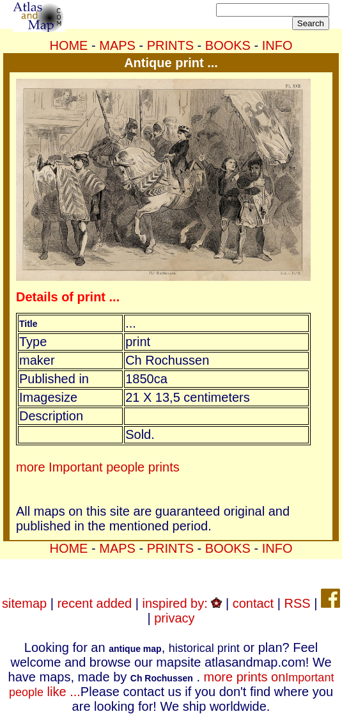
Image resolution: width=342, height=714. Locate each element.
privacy (174, 618)
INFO (277, 45)
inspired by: (182, 603)
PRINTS (170, 45)
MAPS (117, 45)
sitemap (24, 603)
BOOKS (228, 45)
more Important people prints (98, 467)
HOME (68, 45)
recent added (94, 603)
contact (253, 603)
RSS (297, 603)
